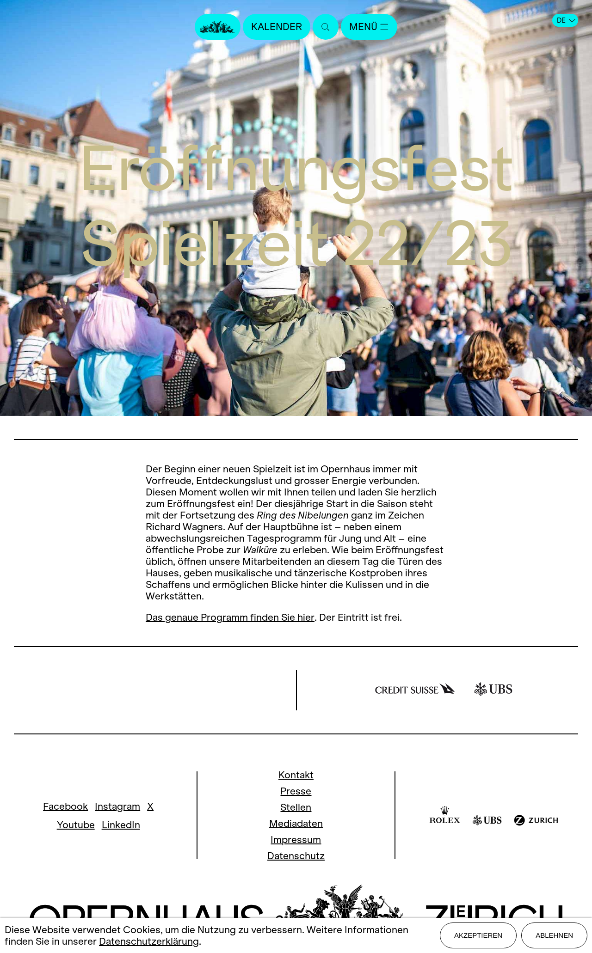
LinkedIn (121, 824)
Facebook (65, 806)
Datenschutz (296, 855)
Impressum (296, 839)
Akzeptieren (478, 935)
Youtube (76, 824)
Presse (295, 791)
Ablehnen (554, 935)
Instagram (117, 806)
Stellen (295, 807)
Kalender (276, 26)
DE (566, 20)
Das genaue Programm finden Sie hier (230, 617)
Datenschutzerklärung (149, 941)
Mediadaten (296, 823)
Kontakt (296, 775)
